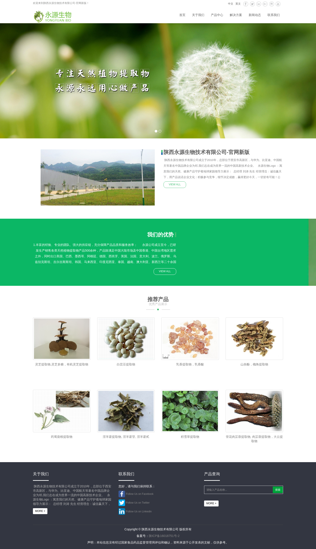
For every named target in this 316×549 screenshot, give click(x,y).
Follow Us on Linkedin (139, 511)
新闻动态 (255, 15)
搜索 (277, 489)
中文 (230, 3)
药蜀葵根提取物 (61, 436)
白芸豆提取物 (126, 364)
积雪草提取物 (190, 436)
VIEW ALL (175, 184)
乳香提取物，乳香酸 (190, 364)
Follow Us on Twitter (138, 502)
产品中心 (217, 15)
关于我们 (198, 15)
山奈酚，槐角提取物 (254, 364)
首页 (182, 15)
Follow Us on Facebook (139, 493)
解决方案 (236, 15)
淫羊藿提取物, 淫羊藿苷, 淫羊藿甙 (126, 436)
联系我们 (274, 15)
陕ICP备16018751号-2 (164, 536)
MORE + (40, 511)
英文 (238, 3)
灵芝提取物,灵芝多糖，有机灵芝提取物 (61, 364)
